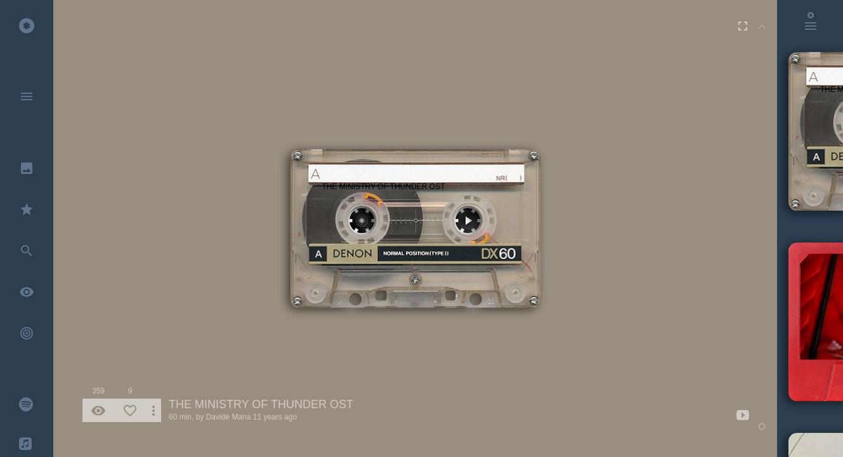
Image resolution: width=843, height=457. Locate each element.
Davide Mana (228, 417)
